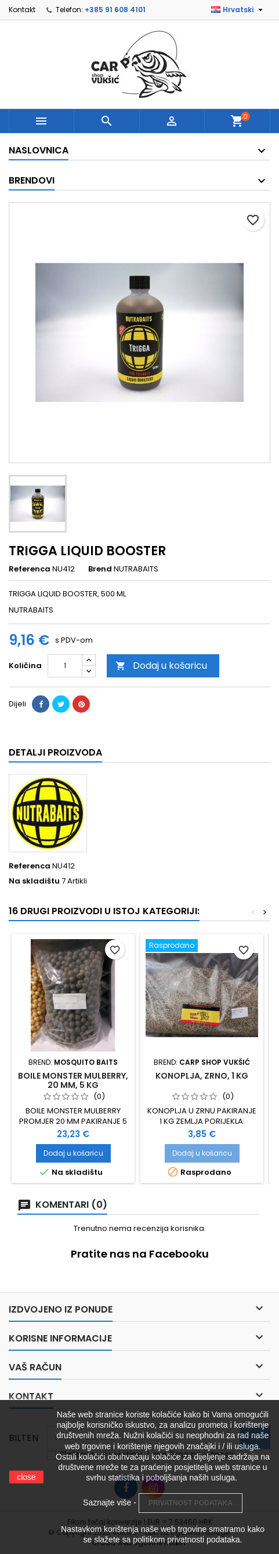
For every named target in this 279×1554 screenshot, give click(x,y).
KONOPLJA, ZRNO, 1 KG (201, 1076)
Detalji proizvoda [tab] (55, 752)
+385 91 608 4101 (115, 9)
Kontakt (22, 9)
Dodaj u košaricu (161, 665)
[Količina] (65, 665)
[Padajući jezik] (238, 10)
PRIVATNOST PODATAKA (190, 1503)
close (26, 1477)
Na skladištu (34, 881)
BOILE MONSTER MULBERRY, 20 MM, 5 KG (73, 1080)
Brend (100, 569)
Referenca (29, 569)
